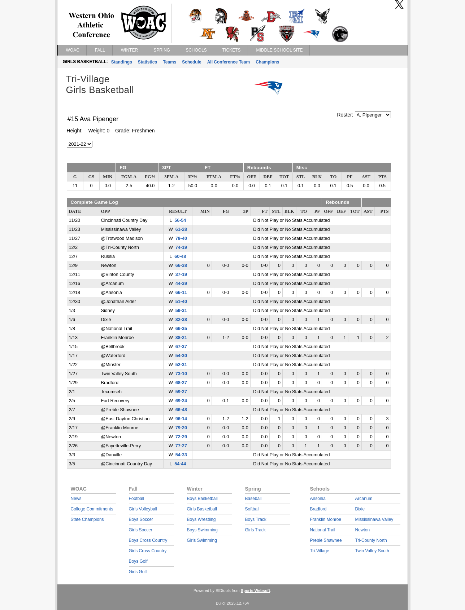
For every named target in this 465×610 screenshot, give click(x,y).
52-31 (181, 364)
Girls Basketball (202, 509)
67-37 (181, 346)
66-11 (181, 292)
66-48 (181, 409)
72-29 (181, 436)
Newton (362, 529)
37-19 (181, 274)
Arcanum (364, 498)
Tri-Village (319, 550)
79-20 (181, 427)
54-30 (181, 355)
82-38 (181, 319)
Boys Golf (138, 561)
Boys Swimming (202, 529)
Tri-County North (371, 540)
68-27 (181, 382)
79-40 (181, 238)
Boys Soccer (141, 519)
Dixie (360, 509)
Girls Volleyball (143, 509)
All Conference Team (228, 62)
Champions (267, 62)
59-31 (181, 310)
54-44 (180, 463)
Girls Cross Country (148, 550)
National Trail (322, 529)
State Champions (87, 519)
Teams (169, 62)
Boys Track (255, 519)
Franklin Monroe (326, 519)
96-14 (181, 418)
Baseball (253, 498)
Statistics (147, 62)
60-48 (180, 256)
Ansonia (318, 498)
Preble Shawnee (326, 540)
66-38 (181, 265)
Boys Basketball (202, 498)
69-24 (181, 400)
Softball (252, 509)
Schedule (191, 62)
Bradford (318, 509)
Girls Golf (138, 571)
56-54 (180, 220)
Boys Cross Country (148, 540)
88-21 (181, 337)
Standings (121, 62)
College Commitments (92, 509)
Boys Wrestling (201, 519)
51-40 (181, 301)
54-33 (181, 454)
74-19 (181, 247)
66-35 (181, 328)
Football (136, 498)
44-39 (181, 283)
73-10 (181, 373)
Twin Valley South (372, 550)
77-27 (181, 445)
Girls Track (255, 529)
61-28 (181, 229)
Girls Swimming (202, 540)
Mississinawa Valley (374, 519)
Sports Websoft (255, 590)
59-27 (181, 391)
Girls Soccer (140, 529)
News (76, 498)
